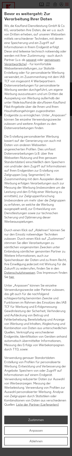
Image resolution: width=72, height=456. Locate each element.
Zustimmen (36, 420)
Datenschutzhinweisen (19, 273)
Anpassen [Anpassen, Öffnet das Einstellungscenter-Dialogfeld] (36, 430)
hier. (11, 277)
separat (31, 60)
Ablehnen (36, 441)
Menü (67, 4)
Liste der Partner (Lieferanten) (37, 404)
